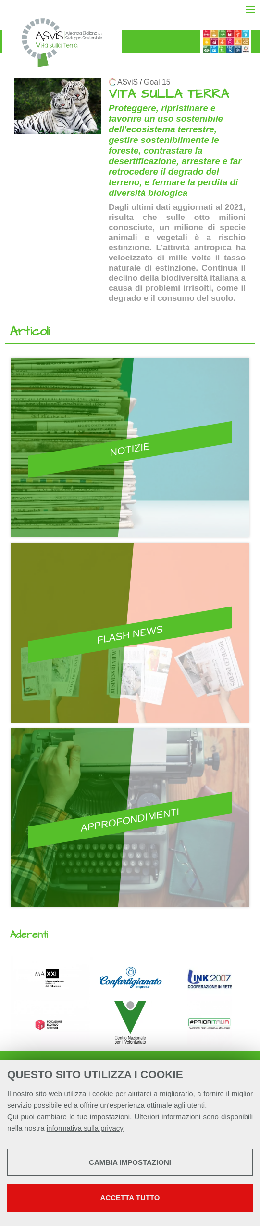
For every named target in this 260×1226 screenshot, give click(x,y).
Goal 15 (157, 82)
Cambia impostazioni (130, 1162)
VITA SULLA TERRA (169, 94)
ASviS (127, 82)
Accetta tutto (130, 1197)
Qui (12, 1116)
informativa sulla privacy (85, 1128)
